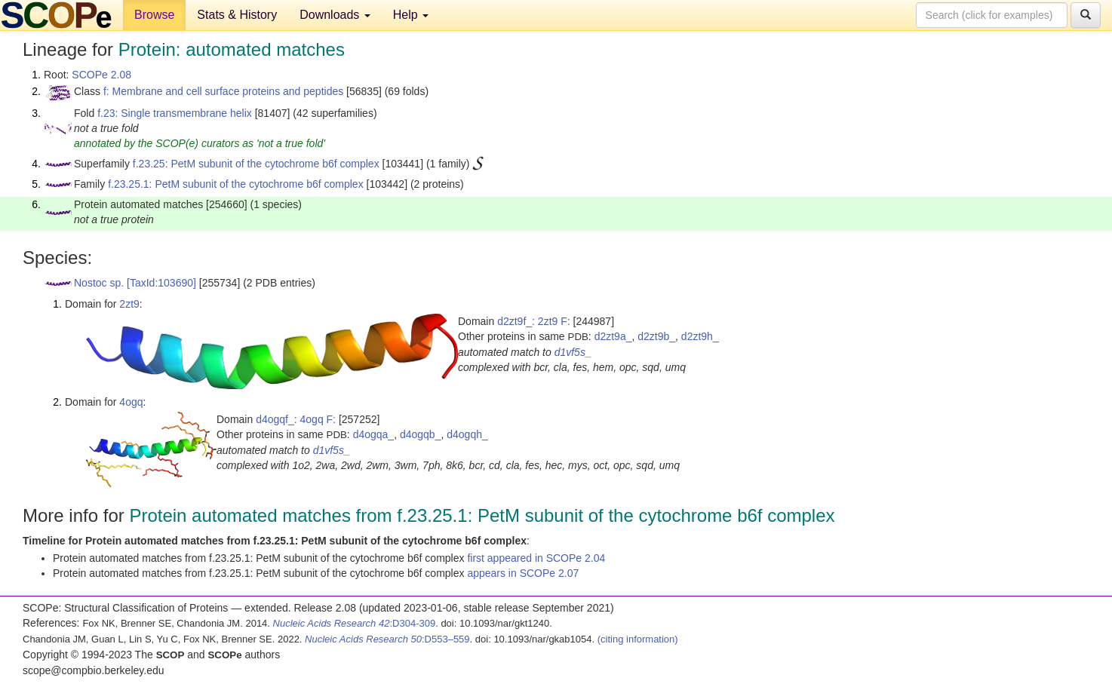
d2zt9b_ (656, 336)
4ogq (131, 402)
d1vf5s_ (572, 352)
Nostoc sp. (99, 283)
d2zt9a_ (613, 336)
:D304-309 (354, 623)
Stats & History (237, 14)
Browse (154, 14)
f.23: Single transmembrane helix (174, 113)
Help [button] (411, 14)
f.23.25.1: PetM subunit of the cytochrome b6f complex (236, 184)
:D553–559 (387, 639)
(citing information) (637, 639)
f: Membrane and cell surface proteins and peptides (223, 91)
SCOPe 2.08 (101, 75)
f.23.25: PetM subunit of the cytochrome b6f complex (256, 164)
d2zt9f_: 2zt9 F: (533, 321)
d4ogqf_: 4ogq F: (296, 419)
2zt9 (129, 304)
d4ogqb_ (420, 434)
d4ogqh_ (467, 434)
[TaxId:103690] (161, 283)
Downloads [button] (335, 14)
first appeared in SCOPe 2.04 (536, 558)
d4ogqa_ (374, 434)
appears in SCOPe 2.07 (523, 573)
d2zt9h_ (700, 336)
